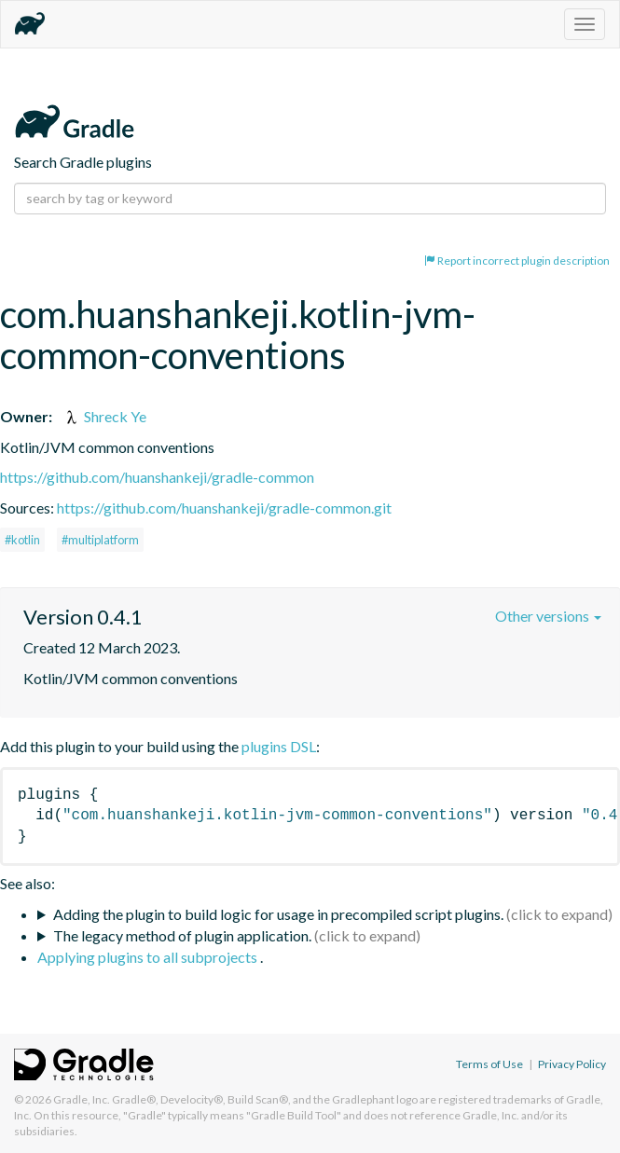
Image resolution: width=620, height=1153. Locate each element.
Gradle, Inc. (81, 1099)
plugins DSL (278, 746)
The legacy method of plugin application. (182, 935)
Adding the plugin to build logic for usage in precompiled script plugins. (278, 914)
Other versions (548, 616)
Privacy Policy (572, 1064)
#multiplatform (100, 539)
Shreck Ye (104, 416)
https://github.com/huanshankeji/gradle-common (157, 477)
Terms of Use (489, 1064)
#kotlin (22, 539)
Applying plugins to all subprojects (148, 957)
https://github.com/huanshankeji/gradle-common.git (224, 507)
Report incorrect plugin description (517, 261)
